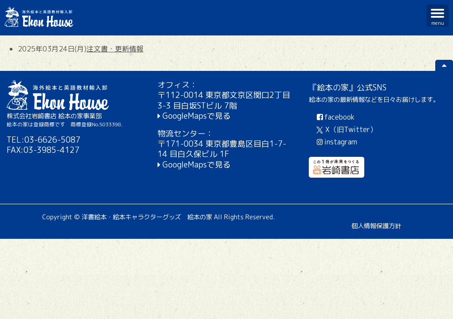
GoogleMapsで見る (196, 115)
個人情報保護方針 (376, 226)
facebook (335, 117)
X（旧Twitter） (346, 129)
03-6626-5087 (52, 139)
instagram (336, 142)
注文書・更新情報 (115, 49)
